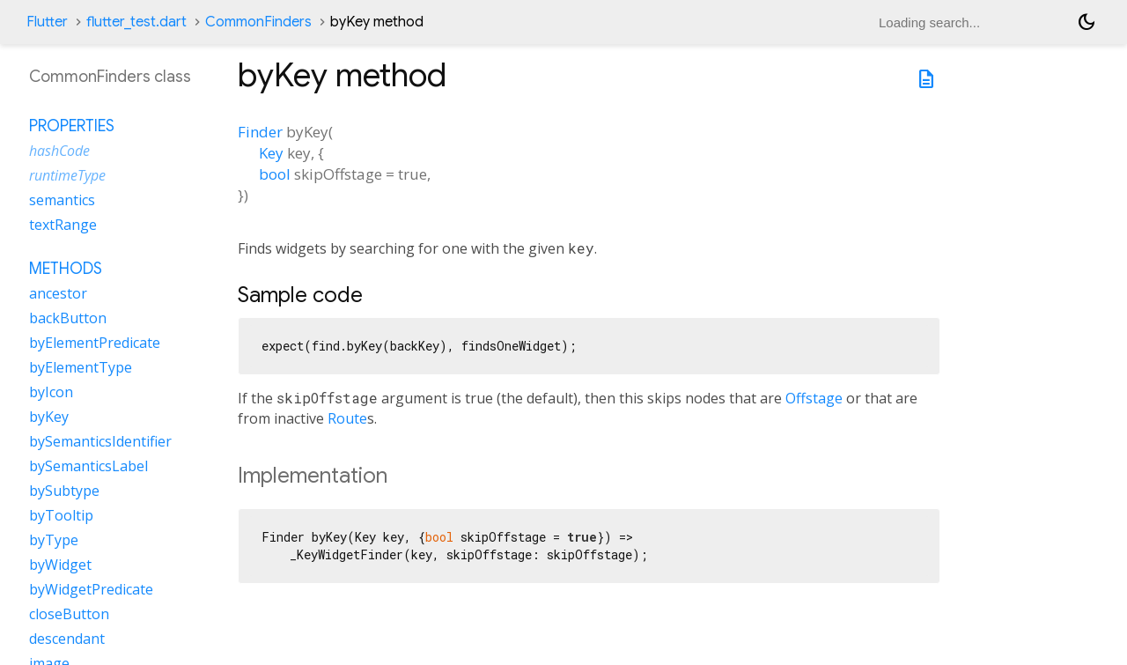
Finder (260, 132)
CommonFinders (258, 22)
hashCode (59, 150)
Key (271, 153)
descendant (67, 638)
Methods (65, 268)
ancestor (58, 293)
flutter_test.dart (136, 22)
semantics (62, 200)
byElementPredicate (94, 342)
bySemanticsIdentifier (100, 441)
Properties (71, 126)
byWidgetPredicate (91, 589)
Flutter (47, 22)
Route (347, 418)
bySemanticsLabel (88, 466)
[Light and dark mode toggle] (1086, 22)
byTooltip (61, 515)
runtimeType (67, 175)
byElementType (80, 367)
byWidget (60, 564)
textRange (63, 224)
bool (275, 174)
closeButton (69, 614)
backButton (68, 318)
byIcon (51, 392)
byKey (49, 416)
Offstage (814, 398)
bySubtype (64, 490)
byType (53, 540)
